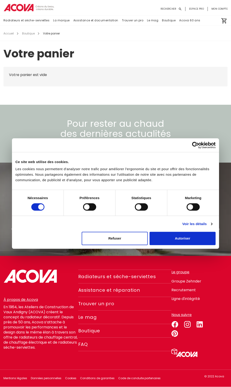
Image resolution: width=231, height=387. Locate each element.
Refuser (114, 238)
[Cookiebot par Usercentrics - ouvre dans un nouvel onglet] (195, 145)
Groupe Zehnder (186, 281)
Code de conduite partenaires (139, 378)
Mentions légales (15, 378)
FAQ (83, 344)
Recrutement (183, 290)
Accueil (8, 33)
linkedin (199, 323)
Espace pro (196, 9)
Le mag (152, 20)
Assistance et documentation (95, 20)
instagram (187, 323)
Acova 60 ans (189, 20)
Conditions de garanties (97, 378)
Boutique (169, 20)
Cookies (70, 378)
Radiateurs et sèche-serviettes (26, 20)
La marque (61, 20)
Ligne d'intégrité (185, 298)
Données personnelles (46, 378)
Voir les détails (194, 224)
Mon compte (219, 9)
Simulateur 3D (184, 353)
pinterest (174, 332)
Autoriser (182, 238)
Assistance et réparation (109, 290)
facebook (174, 323)
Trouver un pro (133, 20)
